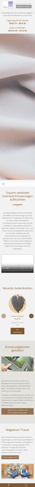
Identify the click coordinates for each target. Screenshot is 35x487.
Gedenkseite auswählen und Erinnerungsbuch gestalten (17, 411)
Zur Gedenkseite (17, 331)
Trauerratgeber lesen (10, 457)
